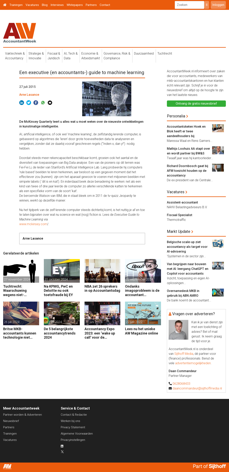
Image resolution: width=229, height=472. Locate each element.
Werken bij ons (70, 421)
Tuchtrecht (164, 53)
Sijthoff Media (183, 354)
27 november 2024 (17, 279)
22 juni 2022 (134, 322)
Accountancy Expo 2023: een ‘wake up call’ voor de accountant (100, 333)
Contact (105, 5)
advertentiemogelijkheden (193, 363)
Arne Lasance (29, 95)
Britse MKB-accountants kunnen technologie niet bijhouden (19, 333)
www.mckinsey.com (33, 224)
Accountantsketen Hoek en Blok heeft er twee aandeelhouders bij (186, 131)
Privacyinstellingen (73, 440)
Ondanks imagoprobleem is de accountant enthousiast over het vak (142, 290)
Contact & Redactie (74, 414)
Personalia (176, 116)
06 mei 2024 (53, 322)
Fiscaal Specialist (179, 215)
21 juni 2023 (93, 322)
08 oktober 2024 (97, 279)
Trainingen (16, 5)
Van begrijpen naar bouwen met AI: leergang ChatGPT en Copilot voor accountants (187, 268)
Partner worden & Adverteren (22, 414)
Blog (45, 5)
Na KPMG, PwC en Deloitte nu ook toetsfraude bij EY (58, 290)
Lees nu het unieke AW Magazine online (141, 331)
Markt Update (178, 231)
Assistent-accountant (182, 202)
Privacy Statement (73, 427)
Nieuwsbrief (11, 421)
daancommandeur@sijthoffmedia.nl (197, 388)
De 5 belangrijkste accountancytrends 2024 (59, 333)
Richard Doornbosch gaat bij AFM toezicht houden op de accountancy (187, 170)
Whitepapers (75, 5)
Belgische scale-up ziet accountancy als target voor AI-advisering (187, 246)
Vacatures (32, 5)
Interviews (57, 5)
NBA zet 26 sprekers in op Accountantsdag (102, 288)
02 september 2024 (139, 279)
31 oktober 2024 (56, 279)
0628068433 (181, 384)
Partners (91, 5)
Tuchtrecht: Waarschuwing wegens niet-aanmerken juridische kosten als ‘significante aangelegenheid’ (20, 290)
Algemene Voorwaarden (77, 433)
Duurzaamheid (144, 53)
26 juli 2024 (11, 322)
